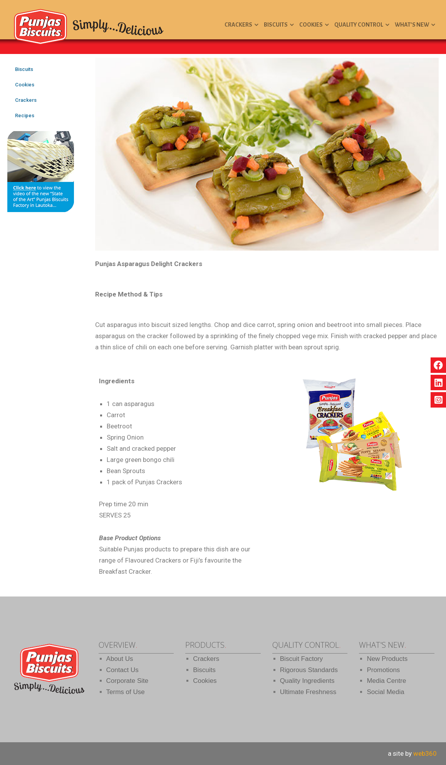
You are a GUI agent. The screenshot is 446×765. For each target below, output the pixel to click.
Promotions (383, 670)
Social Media (385, 692)
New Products (387, 658)
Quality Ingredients (307, 680)
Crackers (238, 25)
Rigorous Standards (309, 670)
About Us (119, 658)
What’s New (412, 25)
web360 (425, 753)
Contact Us (122, 670)
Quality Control (358, 25)
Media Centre (386, 680)
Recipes (24, 115)
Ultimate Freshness (308, 692)
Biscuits (276, 25)
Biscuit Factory (301, 658)
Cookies (311, 25)
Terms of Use (125, 692)
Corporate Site (127, 680)
